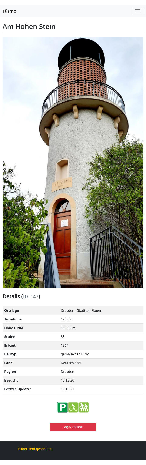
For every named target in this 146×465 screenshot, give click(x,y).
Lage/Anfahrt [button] (72, 427)
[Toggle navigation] (137, 11)
